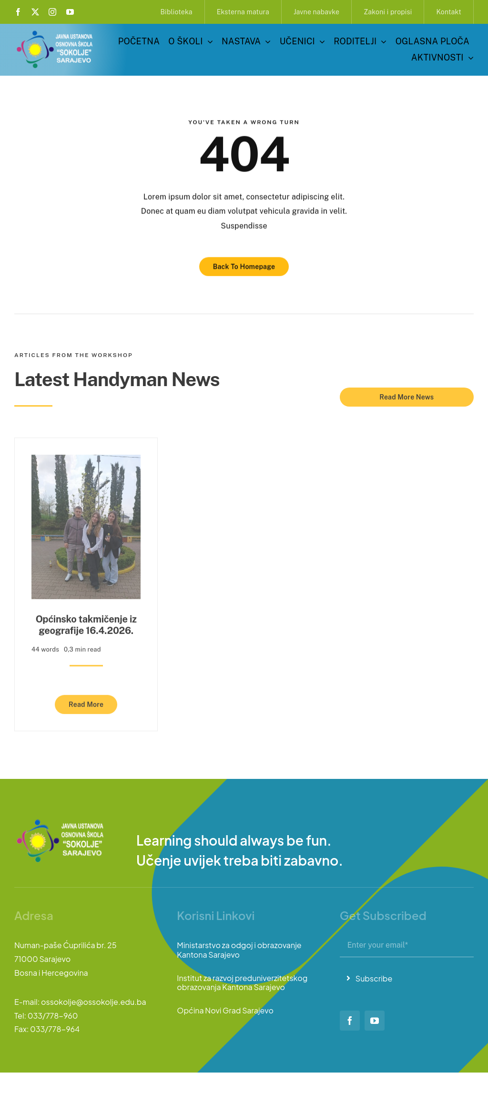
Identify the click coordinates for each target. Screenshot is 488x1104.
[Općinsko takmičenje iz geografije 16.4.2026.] (86, 458)
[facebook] (18, 12)
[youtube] (70, 12)
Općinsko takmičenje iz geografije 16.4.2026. (86, 622)
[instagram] (52, 12)
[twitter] (35, 12)
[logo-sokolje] (55, 32)
